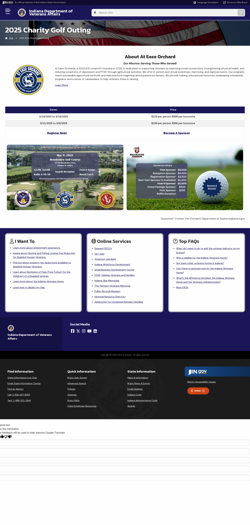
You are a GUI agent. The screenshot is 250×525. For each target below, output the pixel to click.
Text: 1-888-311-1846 (19, 400)
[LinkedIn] (95, 331)
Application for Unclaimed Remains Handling (120, 302)
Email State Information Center (24, 383)
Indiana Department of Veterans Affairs (63, 11)
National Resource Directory (111, 296)
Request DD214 (104, 246)
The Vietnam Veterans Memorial (113, 285)
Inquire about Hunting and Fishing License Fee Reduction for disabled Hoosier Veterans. (39, 253)
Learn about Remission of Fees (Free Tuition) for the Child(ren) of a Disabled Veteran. (43, 273)
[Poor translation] (8, 437)
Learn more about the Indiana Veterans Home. (39, 281)
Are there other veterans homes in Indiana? (201, 261)
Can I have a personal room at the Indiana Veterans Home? (205, 269)
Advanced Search (76, 383)
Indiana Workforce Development (113, 263)
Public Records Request (108, 291)
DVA (11, 35)
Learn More (61, 82)
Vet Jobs (100, 252)
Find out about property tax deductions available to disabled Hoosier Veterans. (43, 263)
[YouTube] (89, 331)
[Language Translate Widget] (206, 2)
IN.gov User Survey (77, 378)
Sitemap (72, 395)
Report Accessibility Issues (201, 382)
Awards (131, 406)
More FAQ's (182, 287)
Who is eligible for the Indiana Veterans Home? (203, 256)
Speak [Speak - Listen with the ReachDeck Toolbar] (198, 391)
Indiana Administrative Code (142, 400)
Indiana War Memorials (107, 280)
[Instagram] (83, 331)
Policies (71, 389)
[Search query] (219, 11)
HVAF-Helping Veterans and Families (115, 274)
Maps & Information (137, 378)
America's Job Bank (106, 257)
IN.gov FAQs (73, 400)
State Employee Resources (81, 406)
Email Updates (135, 389)
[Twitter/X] (78, 331)
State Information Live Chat (22, 378)
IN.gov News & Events (138, 383)
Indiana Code (134, 395)
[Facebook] (72, 331)
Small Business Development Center (115, 268)
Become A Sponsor (176, 130)
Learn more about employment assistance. (37, 245)
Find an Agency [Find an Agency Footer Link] (15, 389)
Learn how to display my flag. (30, 287)
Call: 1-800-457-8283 (18, 395)
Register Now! (57, 130)
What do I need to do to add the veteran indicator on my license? (207, 248)
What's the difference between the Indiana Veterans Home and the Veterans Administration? (206, 279)
